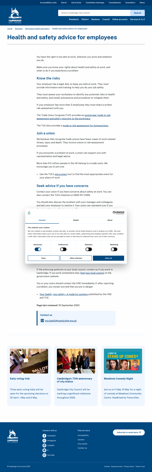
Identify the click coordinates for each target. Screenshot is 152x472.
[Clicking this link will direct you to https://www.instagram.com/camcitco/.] (49, 441)
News (142, 3)
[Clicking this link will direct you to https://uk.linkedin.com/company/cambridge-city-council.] (48, 446)
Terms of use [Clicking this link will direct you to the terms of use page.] (140, 466)
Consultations (115, 3)
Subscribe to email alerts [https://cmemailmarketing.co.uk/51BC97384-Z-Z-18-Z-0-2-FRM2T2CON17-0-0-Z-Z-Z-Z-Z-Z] (129, 432)
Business (95, 19)
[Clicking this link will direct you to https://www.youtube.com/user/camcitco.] (48, 455)
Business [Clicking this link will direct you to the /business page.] (18, 29)
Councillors (130, 3)
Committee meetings (95, 3)
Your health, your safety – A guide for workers (64, 294)
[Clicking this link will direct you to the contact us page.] (82, 448)
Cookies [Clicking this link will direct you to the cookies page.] (107, 466)
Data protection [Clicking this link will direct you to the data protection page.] (117, 466)
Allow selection (76, 258)
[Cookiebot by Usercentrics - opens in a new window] (114, 212)
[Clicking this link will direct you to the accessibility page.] (83, 435)
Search (137, 13)
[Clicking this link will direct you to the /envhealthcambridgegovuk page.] (61, 320)
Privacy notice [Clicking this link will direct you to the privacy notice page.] (129, 466)
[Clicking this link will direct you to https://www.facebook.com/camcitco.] (49, 436)
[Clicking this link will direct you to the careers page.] (81, 439)
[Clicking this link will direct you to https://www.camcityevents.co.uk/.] (82, 444)
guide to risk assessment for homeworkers (85, 125)
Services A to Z (137, 19)
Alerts (64, 3)
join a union (61, 174)
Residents (74, 19)
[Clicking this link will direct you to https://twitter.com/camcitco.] (45, 450)
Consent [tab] (42, 220)
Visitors (85, 19)
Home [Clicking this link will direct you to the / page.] (9, 29)
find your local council (92, 273)
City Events (76, 3)
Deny (43, 258)
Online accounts (119, 19)
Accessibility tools (48, 3)
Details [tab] (76, 220)
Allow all (108, 258)
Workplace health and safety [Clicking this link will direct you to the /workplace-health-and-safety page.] (37, 29)
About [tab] (109, 220)
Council (106, 19)
